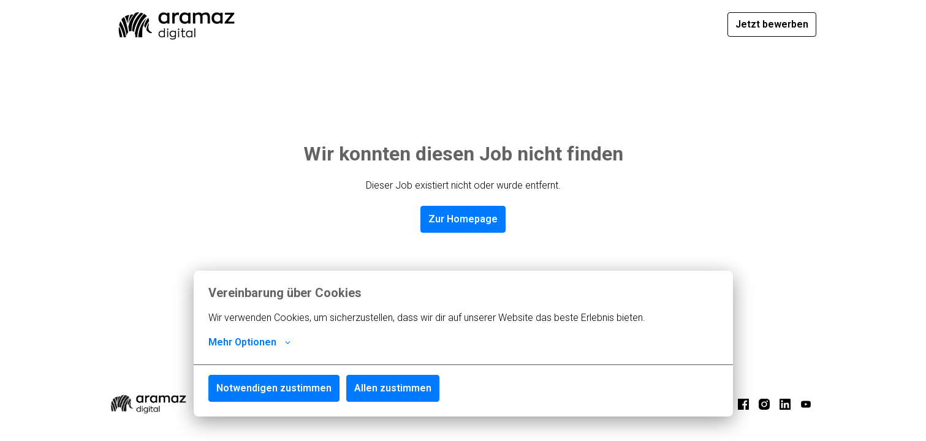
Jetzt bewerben (771, 24)
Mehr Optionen (249, 342)
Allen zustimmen (392, 388)
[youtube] (805, 404)
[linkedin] (785, 404)
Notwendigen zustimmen (274, 388)
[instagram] (764, 404)
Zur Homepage (463, 219)
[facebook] (743, 404)
